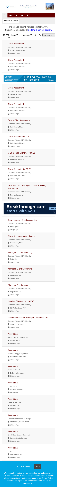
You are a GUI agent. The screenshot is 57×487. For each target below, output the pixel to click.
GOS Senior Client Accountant (21, 153)
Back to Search (11, 21)
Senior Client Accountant (19, 120)
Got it (37, 466)
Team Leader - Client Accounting (22, 220)
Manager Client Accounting (20, 253)
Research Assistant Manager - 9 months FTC (28, 318)
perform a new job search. (40, 30)
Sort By (37, 35)
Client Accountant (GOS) (19, 137)
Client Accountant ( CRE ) (19, 169)
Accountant (13, 334)
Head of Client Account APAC (21, 301)
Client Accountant (16, 44)
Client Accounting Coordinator (21, 236)
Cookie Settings (24, 466)
